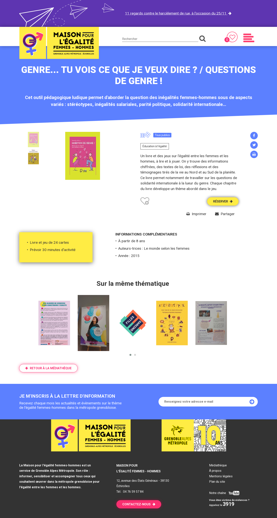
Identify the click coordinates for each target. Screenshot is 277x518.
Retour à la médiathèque (51, 368)
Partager (228, 214)
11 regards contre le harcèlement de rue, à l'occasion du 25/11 (176, 13)
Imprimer (199, 214)
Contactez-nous (136, 504)
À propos (215, 471)
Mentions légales (221, 476)
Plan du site (217, 481)
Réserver (220, 201)
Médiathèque (218, 465)
